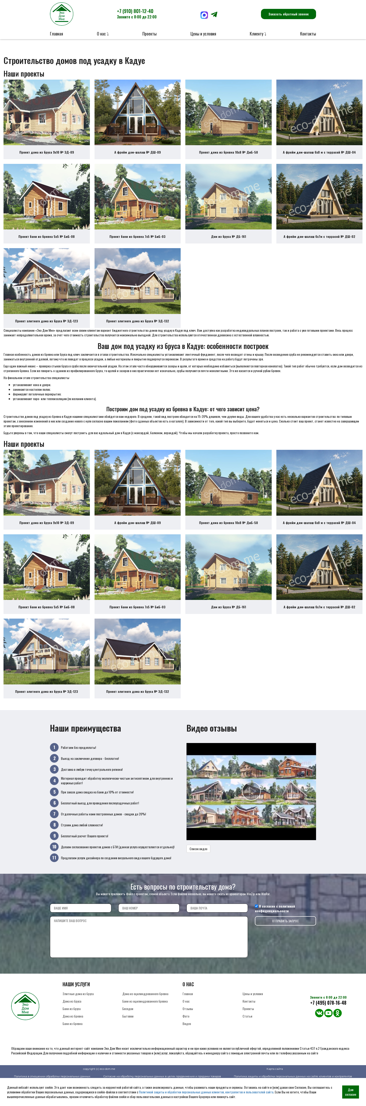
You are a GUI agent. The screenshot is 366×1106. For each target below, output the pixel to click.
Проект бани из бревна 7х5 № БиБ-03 (137, 245)
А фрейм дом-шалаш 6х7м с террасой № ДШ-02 (319, 245)
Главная (56, 34)
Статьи (247, 1041)
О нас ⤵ (103, 34)
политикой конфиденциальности (275, 934)
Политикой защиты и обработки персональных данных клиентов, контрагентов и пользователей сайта (206, 1091)
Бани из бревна (72, 1049)
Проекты (149, 34)
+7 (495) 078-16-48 (328, 1028)
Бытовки (128, 1041)
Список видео (198, 874)
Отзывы (188, 1034)
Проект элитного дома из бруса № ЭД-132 (137, 333)
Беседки (127, 1034)
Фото (186, 1041)
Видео (187, 1049)
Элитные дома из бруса (78, 1019)
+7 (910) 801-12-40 (137, 13)
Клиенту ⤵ (258, 34)
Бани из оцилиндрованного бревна (145, 1027)
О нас (186, 1027)
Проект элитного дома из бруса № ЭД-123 (46, 333)
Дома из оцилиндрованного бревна (145, 1019)
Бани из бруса (72, 1034)
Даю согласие (350, 1092)
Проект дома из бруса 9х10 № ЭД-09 (46, 156)
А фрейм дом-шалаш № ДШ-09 (137, 156)
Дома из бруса (72, 1027)
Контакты (308, 34)
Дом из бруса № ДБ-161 (228, 245)
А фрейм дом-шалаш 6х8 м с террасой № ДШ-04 (319, 156)
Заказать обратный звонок (288, 13)
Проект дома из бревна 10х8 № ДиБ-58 (228, 156)
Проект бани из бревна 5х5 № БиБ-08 (46, 245)
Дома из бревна (73, 1041)
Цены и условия (203, 34)
